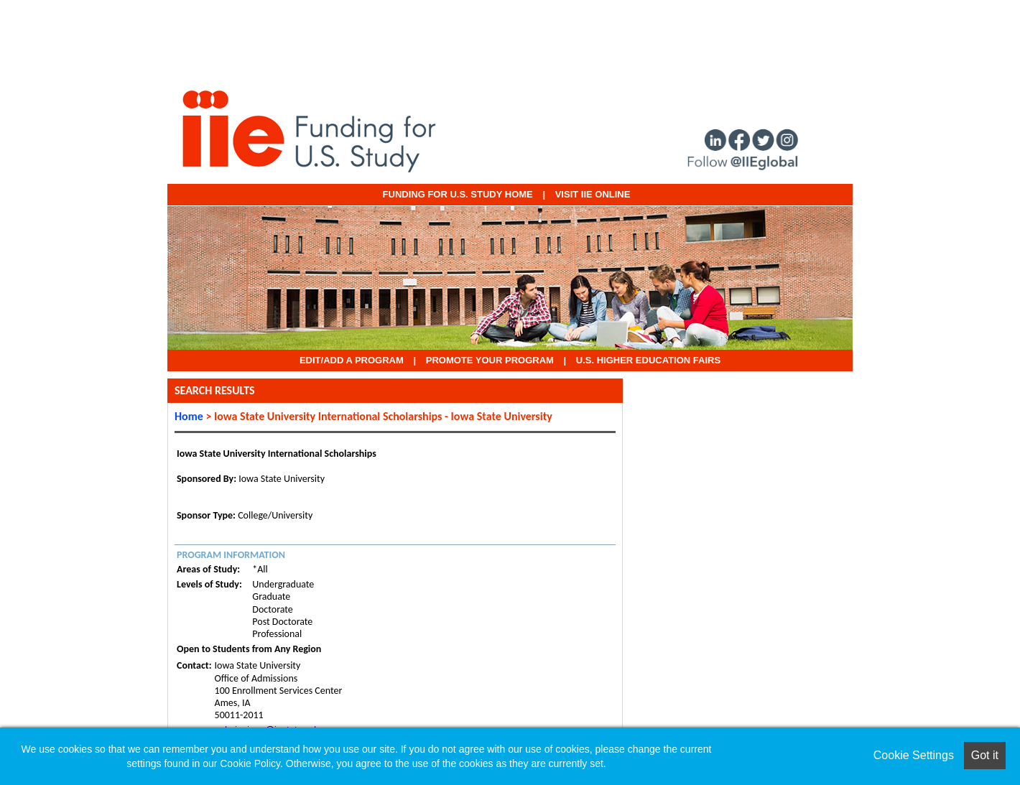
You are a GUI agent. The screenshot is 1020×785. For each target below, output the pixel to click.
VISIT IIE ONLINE (593, 194)
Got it (984, 755)
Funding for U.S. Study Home (458, 194)
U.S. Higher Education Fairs (648, 360)
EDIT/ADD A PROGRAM (352, 360)
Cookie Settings (913, 755)
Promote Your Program (490, 360)
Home (189, 416)
